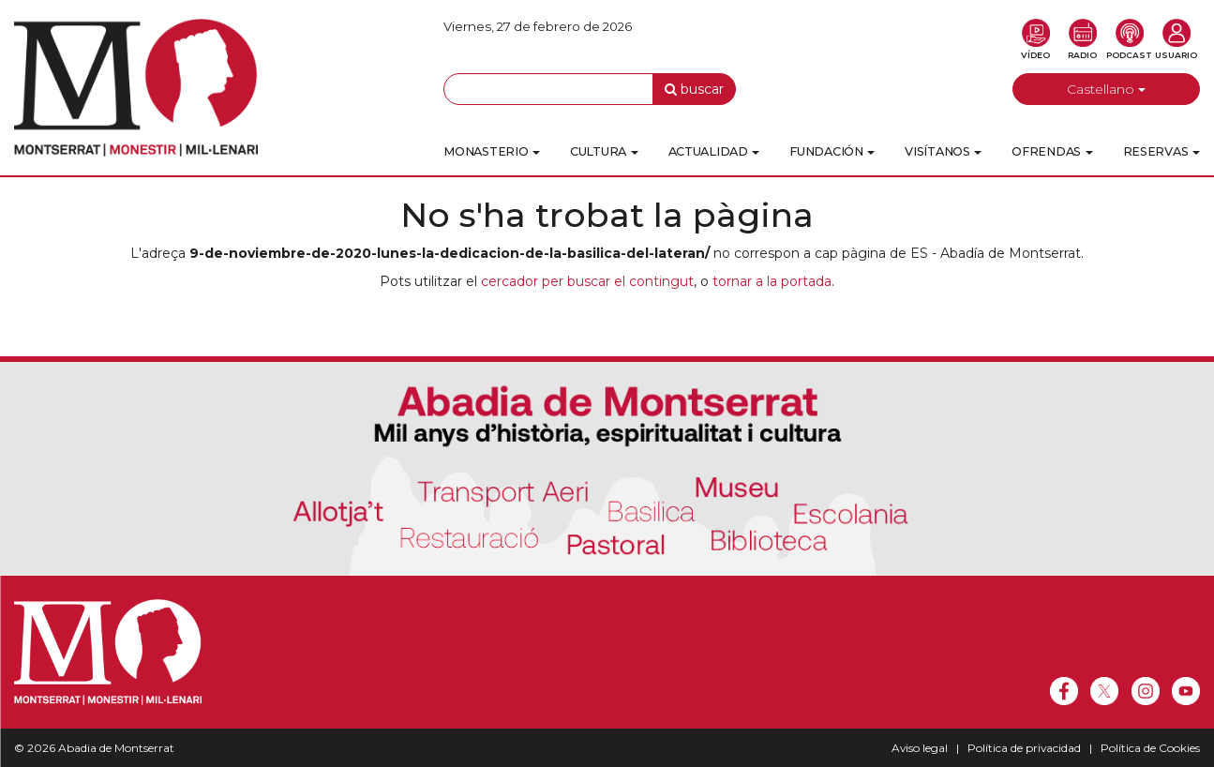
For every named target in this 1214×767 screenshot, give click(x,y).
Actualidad (714, 151)
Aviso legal (920, 748)
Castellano (1106, 89)
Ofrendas (1052, 151)
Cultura (604, 151)
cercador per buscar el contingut (587, 281)
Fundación (832, 151)
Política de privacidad (1024, 748)
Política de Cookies (1150, 748)
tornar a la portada (772, 281)
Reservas (1161, 151)
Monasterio (491, 151)
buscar (694, 89)
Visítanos (943, 151)
